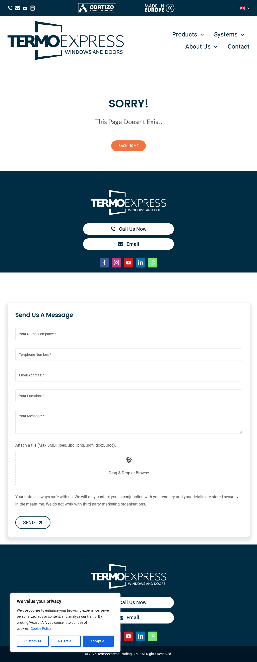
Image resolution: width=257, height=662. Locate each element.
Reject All (66, 641)
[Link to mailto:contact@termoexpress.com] (17, 8)
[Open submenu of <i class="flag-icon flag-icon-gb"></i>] (247, 8)
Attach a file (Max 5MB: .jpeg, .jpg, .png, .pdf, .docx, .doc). (68, 445)
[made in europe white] (160, 5)
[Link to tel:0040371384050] (10, 8)
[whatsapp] (152, 262)
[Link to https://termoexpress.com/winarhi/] (32, 8)
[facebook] (104, 262)
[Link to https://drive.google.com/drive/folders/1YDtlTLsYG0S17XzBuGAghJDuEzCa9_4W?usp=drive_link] (25, 8)
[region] (65, 622)
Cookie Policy (41, 629)
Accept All (98, 641)
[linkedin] (140, 262)
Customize (32, 641)
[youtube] (128, 262)
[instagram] (116, 262)
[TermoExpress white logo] (128, 191)
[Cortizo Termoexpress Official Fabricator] (97, 5)
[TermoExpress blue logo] (66, 23)
